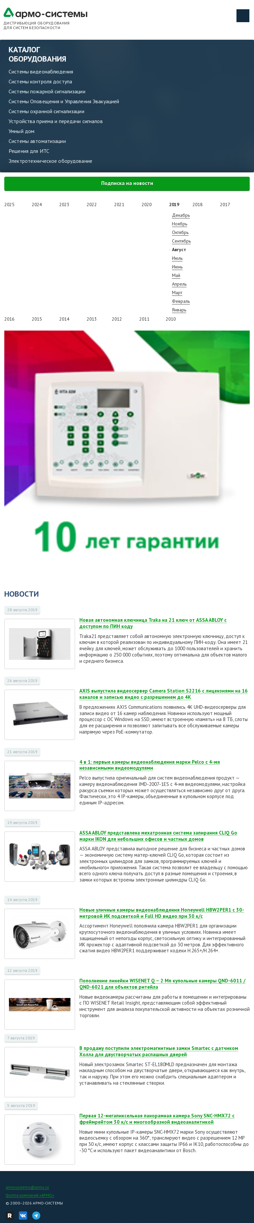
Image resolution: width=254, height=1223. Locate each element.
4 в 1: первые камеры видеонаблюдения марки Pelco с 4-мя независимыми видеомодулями (149, 765)
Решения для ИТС (29, 151)
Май (176, 275)
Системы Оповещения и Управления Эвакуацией (64, 101)
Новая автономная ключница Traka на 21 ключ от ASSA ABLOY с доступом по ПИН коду (153, 623)
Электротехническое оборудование (50, 161)
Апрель (179, 284)
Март (177, 292)
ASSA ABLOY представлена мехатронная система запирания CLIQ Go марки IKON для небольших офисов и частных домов (158, 836)
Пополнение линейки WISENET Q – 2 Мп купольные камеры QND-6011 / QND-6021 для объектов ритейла (162, 983)
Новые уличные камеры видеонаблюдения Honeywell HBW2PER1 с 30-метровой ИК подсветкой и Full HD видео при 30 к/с (161, 913)
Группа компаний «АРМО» (30, 1195)
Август (179, 249)
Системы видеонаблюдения (41, 71)
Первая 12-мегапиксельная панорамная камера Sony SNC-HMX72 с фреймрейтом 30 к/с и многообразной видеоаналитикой (156, 1118)
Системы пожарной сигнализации (47, 91)
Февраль (181, 301)
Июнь (177, 267)
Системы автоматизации (37, 141)
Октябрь (180, 232)
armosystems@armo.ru (27, 1187)
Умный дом (21, 131)
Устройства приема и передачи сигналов (56, 121)
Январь (179, 310)
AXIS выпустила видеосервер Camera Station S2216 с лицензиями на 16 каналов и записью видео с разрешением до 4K (163, 694)
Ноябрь (179, 224)
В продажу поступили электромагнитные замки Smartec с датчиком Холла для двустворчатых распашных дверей (158, 1051)
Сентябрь (181, 241)
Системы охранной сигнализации (46, 111)
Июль (177, 258)
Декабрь (181, 215)
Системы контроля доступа (40, 81)
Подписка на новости (127, 183)
